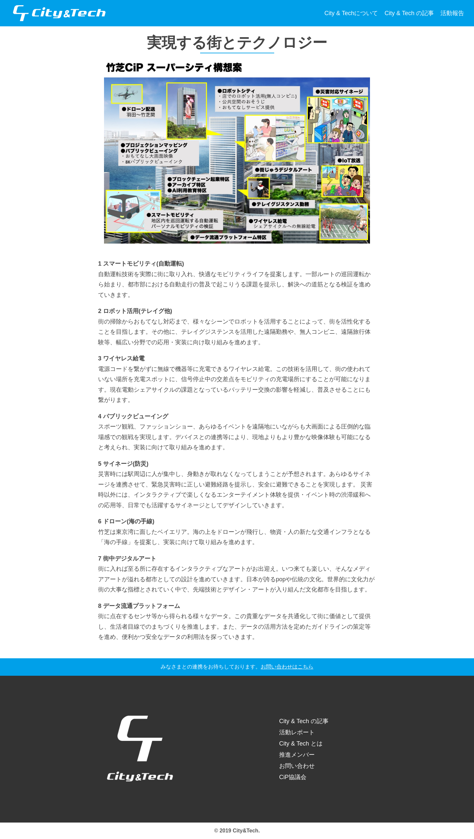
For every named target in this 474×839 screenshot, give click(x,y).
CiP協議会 (292, 777)
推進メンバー (297, 754)
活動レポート (297, 732)
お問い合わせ (297, 766)
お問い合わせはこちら (287, 666)
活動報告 (452, 13)
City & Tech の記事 (409, 13)
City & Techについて (351, 13)
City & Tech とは (301, 743)
